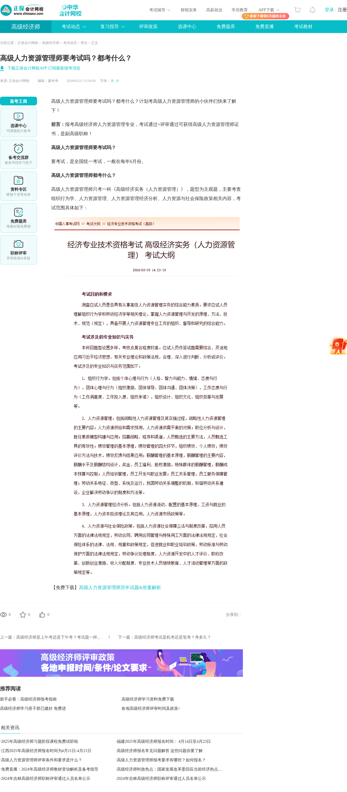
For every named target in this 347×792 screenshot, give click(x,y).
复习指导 (109, 26)
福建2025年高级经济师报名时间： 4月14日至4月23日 (164, 741)
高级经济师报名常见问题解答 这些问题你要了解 (160, 751)
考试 (83, 43)
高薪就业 (214, 10)
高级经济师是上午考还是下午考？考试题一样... (58, 637)
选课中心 (187, 26)
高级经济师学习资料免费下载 (147, 699)
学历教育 (240, 10)
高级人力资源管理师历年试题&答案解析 (120, 587)
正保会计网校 (27, 43)
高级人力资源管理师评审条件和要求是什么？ (41, 760)
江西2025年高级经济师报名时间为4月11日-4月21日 (46, 751)
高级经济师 (25, 26)
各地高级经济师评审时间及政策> (150, 708)
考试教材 (303, 26)
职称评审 (18, 249)
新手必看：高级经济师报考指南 (28, 699)
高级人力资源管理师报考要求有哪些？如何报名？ (161, 760)
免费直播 (264, 26)
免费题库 (226, 26)
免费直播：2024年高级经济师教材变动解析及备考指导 (49, 769)
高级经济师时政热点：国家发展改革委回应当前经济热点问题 (171, 769)
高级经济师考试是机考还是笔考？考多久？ (172, 637)
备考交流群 (18, 154)
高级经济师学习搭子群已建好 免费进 (33, 708)
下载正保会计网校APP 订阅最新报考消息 (43, 68)
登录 (329, 9)
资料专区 (18, 186)
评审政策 (148, 26)
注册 (342, 9)
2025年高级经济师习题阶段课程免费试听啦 (39, 741)
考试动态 (71, 26)
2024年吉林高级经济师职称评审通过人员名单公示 (45, 778)
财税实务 (189, 10)
